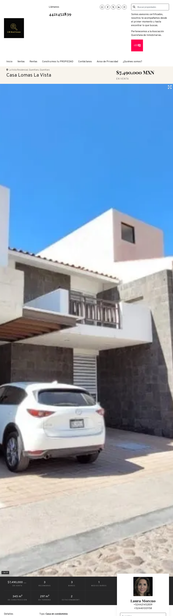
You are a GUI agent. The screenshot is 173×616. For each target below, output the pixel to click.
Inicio (9, 61)
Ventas (21, 61)
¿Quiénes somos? (132, 61)
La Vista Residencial (18, 70)
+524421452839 (143, 604)
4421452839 (60, 14)
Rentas (33, 61)
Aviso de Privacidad (107, 61)
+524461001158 (143, 608)
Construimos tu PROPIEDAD (57, 61)
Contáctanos (85, 61)
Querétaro (34, 70)
